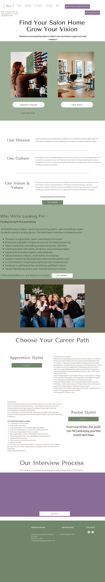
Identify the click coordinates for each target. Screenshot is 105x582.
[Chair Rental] (77, 104)
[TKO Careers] (52, 202)
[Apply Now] (27, 365)
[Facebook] (89, 532)
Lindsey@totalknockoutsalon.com (43, 541)
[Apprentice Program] (29, 104)
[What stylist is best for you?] (77, 6)
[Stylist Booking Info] (92, 13)
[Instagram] (93, 532)
